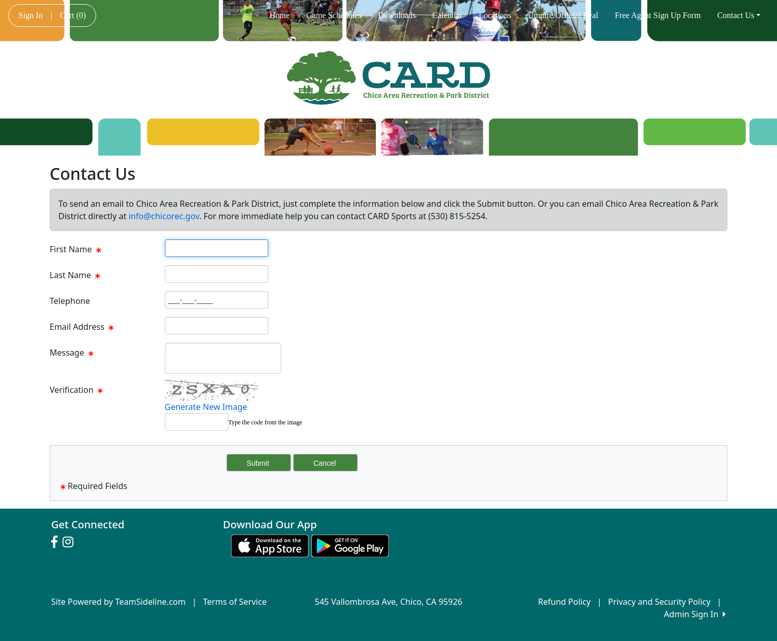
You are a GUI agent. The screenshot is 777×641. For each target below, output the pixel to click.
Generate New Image (206, 407)
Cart (73, 15)
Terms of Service (235, 601)
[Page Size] (216, 248)
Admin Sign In (695, 614)
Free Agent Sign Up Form (657, 15)
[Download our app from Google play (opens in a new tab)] (350, 545)
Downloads (397, 15)
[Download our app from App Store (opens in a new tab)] (270, 545)
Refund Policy (564, 601)
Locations (495, 15)
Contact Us (738, 15)
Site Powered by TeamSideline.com (118, 601)
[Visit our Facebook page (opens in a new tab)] (57, 542)
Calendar (447, 15)
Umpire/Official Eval (563, 15)
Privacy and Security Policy (659, 601)
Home (279, 15)
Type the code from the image (265, 422)
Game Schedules (333, 15)
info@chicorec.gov (164, 216)
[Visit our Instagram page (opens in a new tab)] (71, 542)
